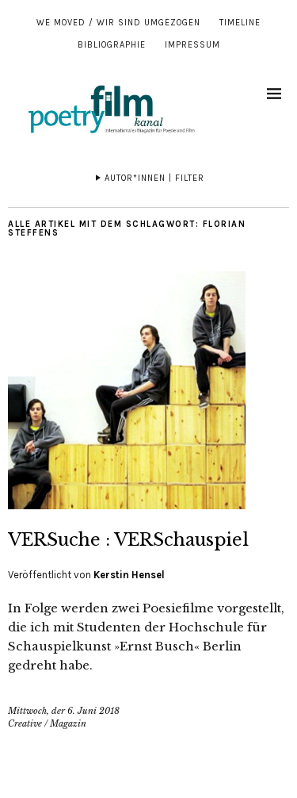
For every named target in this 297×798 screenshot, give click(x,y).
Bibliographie (112, 45)
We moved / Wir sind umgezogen (118, 22)
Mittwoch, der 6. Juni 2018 (64, 710)
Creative (25, 723)
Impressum (192, 45)
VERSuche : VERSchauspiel (128, 540)
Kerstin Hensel (129, 575)
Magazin (68, 723)
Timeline (240, 22)
